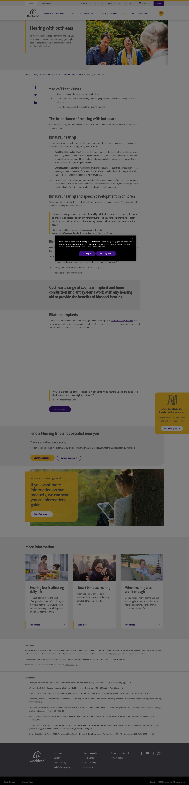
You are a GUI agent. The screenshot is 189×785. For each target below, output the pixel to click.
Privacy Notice (91, 246)
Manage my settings (106, 254)
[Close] (132, 238)
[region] (95, 248)
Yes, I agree (87, 254)
